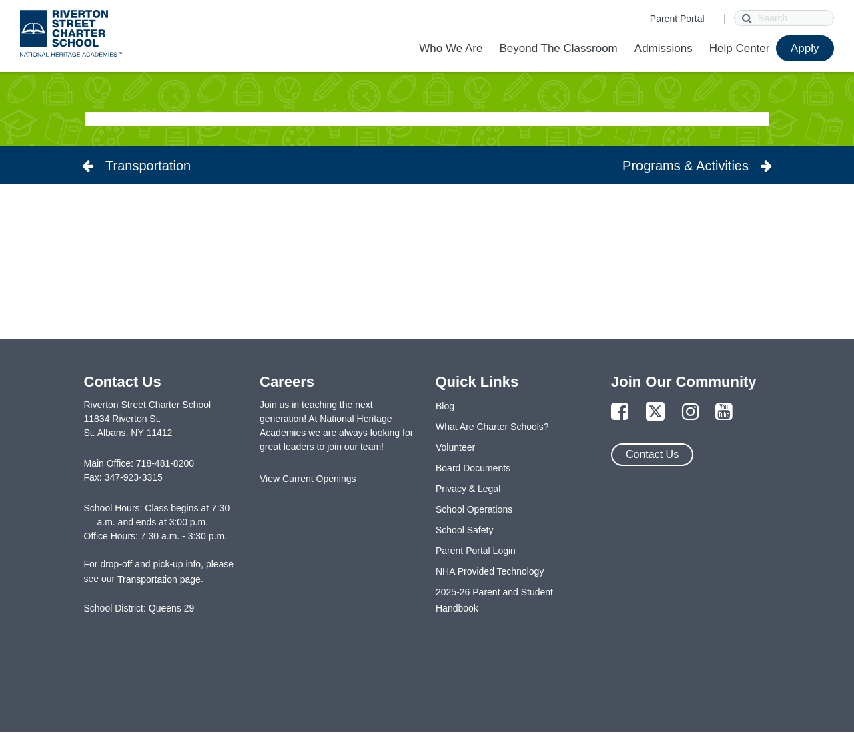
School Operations (474, 509)
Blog (445, 406)
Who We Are (450, 48)
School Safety (464, 530)
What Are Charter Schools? (492, 426)
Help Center (739, 48)
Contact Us (652, 454)
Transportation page (159, 579)
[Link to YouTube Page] (724, 412)
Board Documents (473, 468)
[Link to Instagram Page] (690, 412)
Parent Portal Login (476, 550)
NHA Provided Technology (490, 571)
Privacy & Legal (468, 488)
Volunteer (455, 447)
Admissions (663, 48)
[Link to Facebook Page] (619, 412)
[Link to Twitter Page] (655, 412)
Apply (805, 48)
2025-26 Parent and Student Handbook (494, 600)
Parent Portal (677, 18)
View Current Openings (308, 478)
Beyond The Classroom (558, 48)
